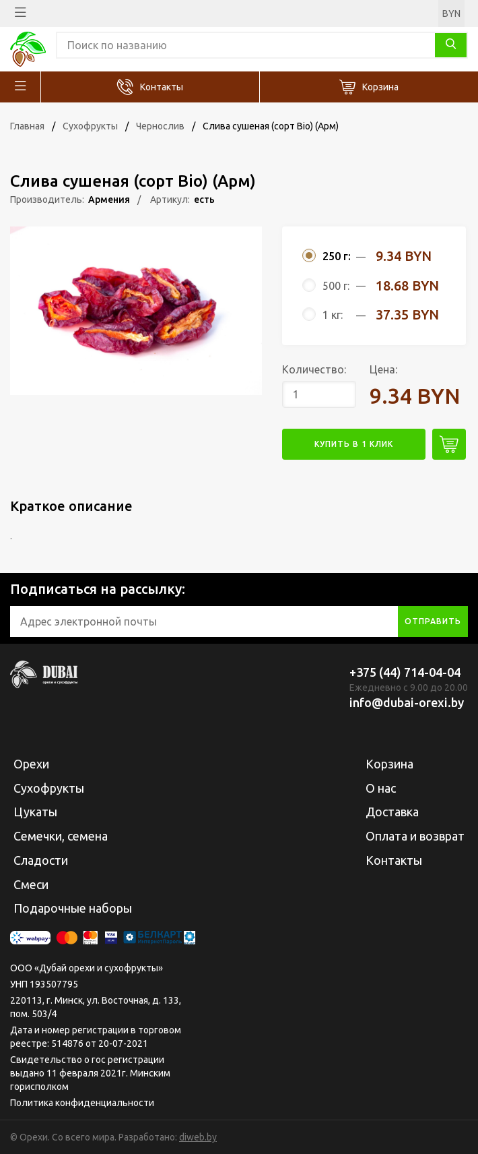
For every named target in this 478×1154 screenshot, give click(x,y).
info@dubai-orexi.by (406, 702)
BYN (451, 13)
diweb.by (198, 1137)
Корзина (380, 87)
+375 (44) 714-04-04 (404, 672)
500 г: (335, 286)
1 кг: (332, 315)
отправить (433, 621)
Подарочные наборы (72, 908)
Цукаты (35, 811)
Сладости (40, 860)
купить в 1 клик (353, 443)
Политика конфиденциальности (82, 1102)
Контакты (161, 87)
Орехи (31, 763)
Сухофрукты (90, 126)
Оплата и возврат (415, 836)
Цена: (383, 369)
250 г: (336, 256)
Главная (27, 126)
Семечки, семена (60, 836)
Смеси (30, 884)
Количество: (314, 369)
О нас (381, 788)
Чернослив (160, 126)
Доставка (392, 811)
